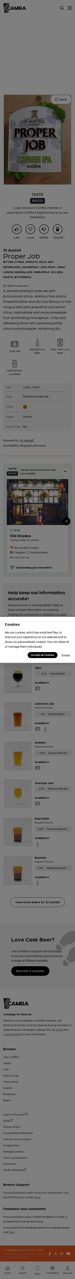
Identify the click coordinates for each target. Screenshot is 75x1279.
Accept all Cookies (42, 654)
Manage (65, 654)
